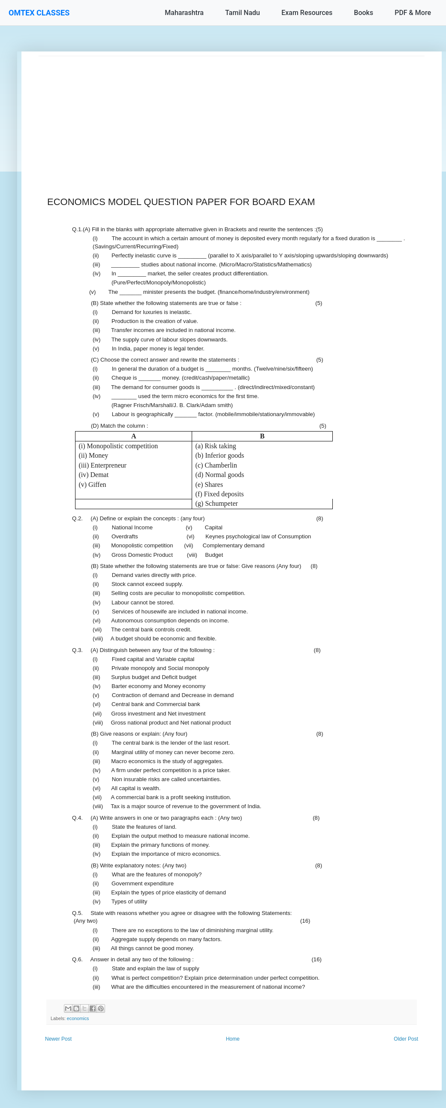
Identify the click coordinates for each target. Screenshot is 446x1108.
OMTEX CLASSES (39, 12)
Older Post (406, 1039)
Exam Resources (306, 13)
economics (78, 1018)
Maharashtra (184, 13)
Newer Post (58, 1039)
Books (363, 13)
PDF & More (413, 13)
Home (233, 1039)
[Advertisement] (232, 116)
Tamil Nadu (242, 13)
